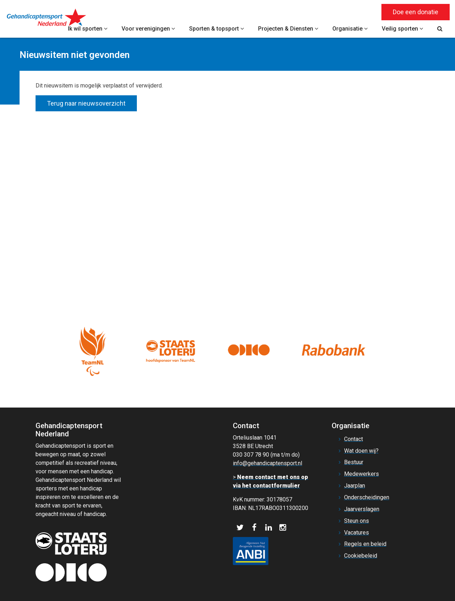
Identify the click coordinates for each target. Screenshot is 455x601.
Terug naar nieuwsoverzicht (86, 103)
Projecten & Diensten (288, 28)
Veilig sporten (402, 28)
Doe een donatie (415, 12)
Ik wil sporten (87, 28)
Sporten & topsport (216, 28)
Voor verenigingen (148, 28)
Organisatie (350, 28)
